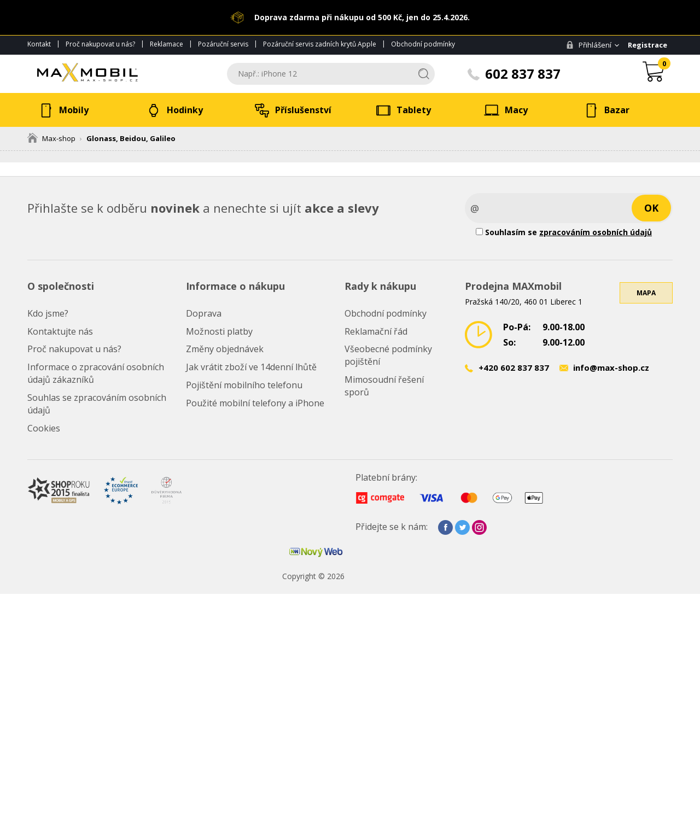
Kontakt (39, 44)
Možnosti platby (219, 331)
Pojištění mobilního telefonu (244, 385)
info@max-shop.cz (611, 367)
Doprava (203, 313)
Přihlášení (588, 45)
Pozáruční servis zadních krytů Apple (319, 44)
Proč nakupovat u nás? (100, 44)
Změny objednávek (225, 349)
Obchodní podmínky (423, 44)
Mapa (646, 292)
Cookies (43, 428)
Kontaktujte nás (60, 331)
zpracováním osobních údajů (595, 232)
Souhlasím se (564, 232)
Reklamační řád (376, 331)
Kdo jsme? (47, 313)
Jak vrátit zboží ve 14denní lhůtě (251, 367)
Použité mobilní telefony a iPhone (255, 403)
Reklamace (166, 44)
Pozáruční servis (223, 44)
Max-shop (51, 138)
